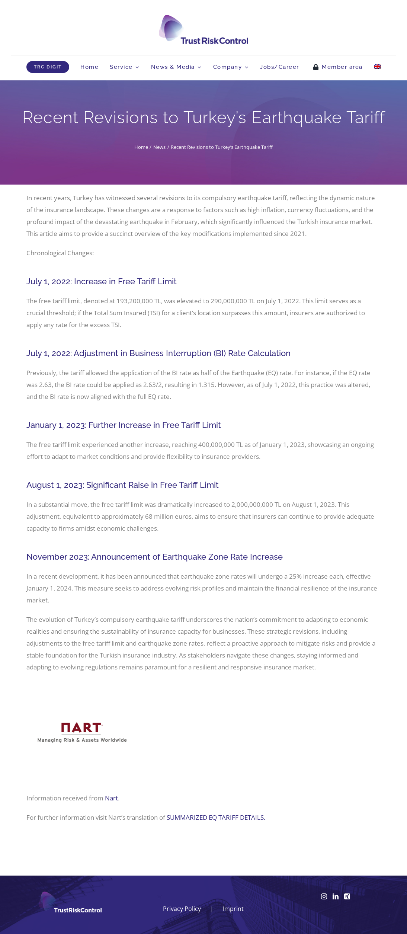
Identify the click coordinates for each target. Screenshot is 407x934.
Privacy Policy (182, 909)
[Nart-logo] (82, 683)
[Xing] (347, 896)
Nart (111, 798)
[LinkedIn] (336, 896)
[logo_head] (203, 18)
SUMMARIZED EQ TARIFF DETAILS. (216, 817)
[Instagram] (324, 896)
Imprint (233, 909)
